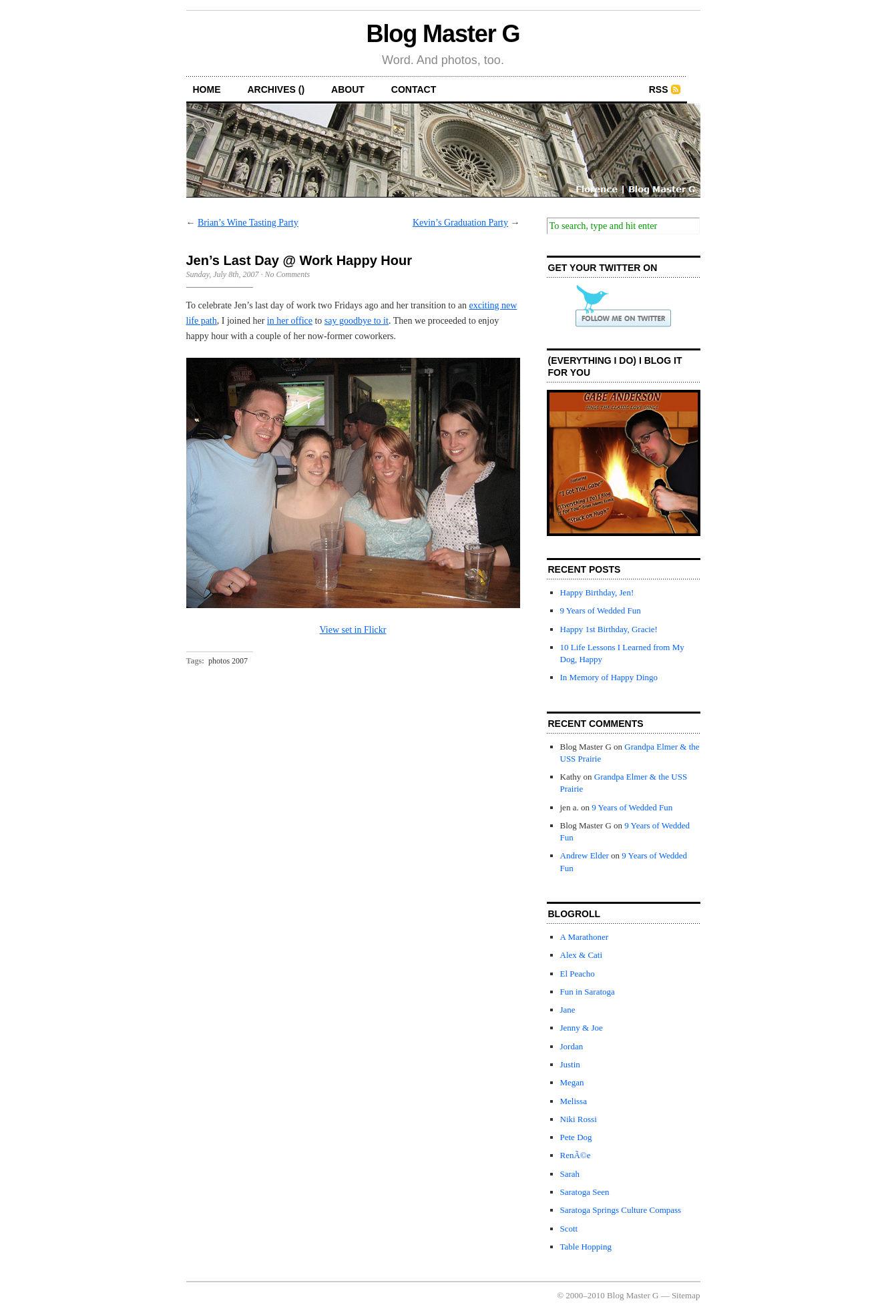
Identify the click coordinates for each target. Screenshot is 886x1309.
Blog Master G (443, 33)
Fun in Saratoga (587, 992)
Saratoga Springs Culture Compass (621, 1210)
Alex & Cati (581, 955)
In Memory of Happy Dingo (609, 677)
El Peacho (577, 974)
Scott (569, 1229)
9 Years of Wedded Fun (600, 610)
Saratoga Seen (585, 1192)
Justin (570, 1064)
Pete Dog (576, 1137)
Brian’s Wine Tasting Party (248, 223)
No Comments (287, 274)
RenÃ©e (575, 1155)
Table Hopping (586, 1247)
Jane (568, 1010)
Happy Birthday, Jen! (597, 592)
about (348, 89)
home (207, 89)
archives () (276, 89)
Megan (572, 1082)
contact (413, 89)
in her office (289, 321)
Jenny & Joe (581, 1028)
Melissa (573, 1101)
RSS (658, 89)
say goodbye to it (356, 321)
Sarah (570, 1174)
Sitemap (686, 1295)
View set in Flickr (353, 630)
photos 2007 (228, 661)
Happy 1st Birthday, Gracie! (609, 629)
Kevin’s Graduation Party (460, 223)
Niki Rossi (578, 1119)
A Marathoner (584, 937)
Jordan (572, 1046)
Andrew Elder (584, 855)
